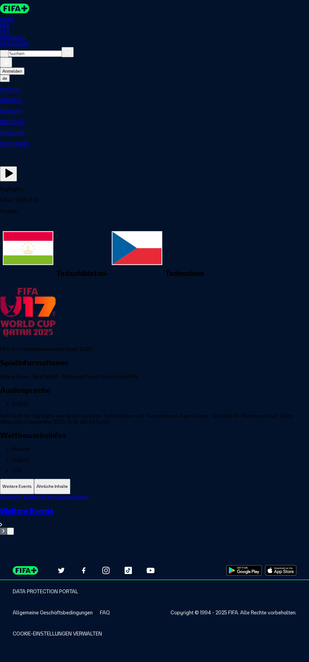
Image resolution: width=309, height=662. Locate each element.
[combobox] (35, 54)
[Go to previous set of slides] (3, 531)
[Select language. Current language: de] (5, 78)
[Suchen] (68, 52)
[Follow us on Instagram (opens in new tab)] (106, 570)
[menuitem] (154, 90)
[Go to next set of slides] (10, 531)
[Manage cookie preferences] (57, 634)
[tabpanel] (154, 514)
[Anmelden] (6, 62)
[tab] (17, 486)
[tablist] (154, 486)
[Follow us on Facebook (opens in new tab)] (83, 570)
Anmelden (12, 71)
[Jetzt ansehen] (8, 173)
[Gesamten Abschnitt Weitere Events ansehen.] (154, 517)
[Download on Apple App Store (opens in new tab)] (280, 570)
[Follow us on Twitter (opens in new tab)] (61, 570)
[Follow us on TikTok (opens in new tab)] (128, 570)
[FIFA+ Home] (14, 8)
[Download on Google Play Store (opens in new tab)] (244, 570)
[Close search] (4, 53)
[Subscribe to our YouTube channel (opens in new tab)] (150, 570)
